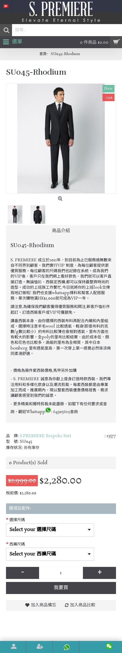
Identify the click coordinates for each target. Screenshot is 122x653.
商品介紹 (61, 231)
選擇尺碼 (17, 520)
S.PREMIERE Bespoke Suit (45, 436)
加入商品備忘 (43, 605)
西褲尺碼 (17, 544)
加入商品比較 (82, 605)
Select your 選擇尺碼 (32, 529)
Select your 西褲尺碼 (32, 554)
